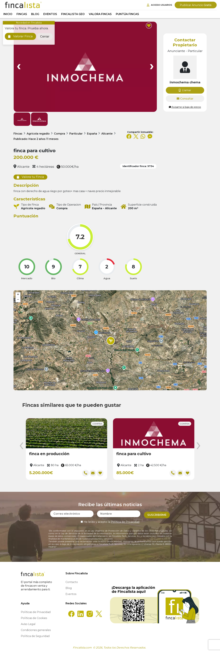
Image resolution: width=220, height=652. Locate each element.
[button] (110, 341)
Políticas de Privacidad (36, 612)
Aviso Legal (28, 624)
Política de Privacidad (125, 520)
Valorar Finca (20, 36)
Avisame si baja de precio (185, 107)
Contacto (72, 582)
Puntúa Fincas (127, 14)
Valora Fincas (100, 14)
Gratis (196, 5)
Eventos (50, 14)
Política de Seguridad (35, 636)
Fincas (21, 14)
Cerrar (44, 36)
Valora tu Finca (30, 177)
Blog (35, 14)
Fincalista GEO (73, 14)
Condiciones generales (36, 630)
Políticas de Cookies (34, 618)
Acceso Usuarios (159, 5)
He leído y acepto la (110, 520)
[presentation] (21, 445)
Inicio (7, 14)
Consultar (185, 98)
